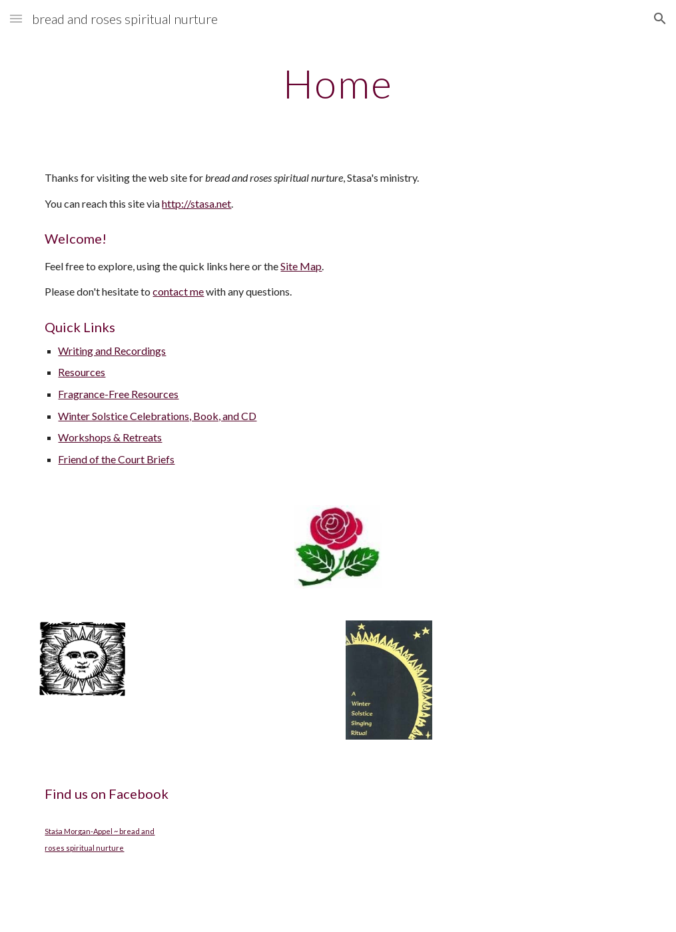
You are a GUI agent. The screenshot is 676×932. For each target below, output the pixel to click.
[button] (16, 18)
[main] (338, 83)
